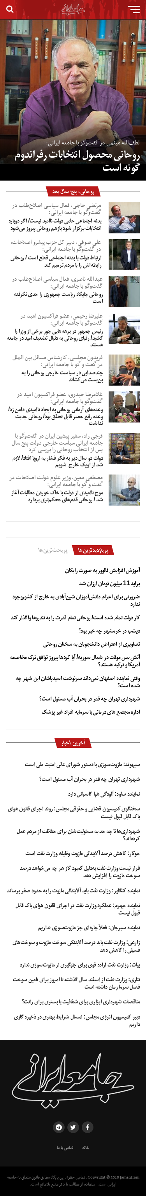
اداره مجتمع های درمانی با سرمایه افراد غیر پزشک (91, 712)
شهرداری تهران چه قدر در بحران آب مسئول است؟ (89, 699)
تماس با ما (65, 1147)
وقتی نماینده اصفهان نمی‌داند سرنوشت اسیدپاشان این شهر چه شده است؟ (78, 682)
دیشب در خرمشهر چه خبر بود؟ (109, 631)
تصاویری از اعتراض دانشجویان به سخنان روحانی (91, 644)
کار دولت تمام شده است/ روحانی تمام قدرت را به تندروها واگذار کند (75, 618)
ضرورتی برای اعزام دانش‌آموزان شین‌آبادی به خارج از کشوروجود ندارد (76, 600)
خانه (85, 1147)
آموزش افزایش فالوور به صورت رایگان (102, 570)
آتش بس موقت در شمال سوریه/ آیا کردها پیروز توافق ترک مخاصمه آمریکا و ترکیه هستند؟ (75, 661)
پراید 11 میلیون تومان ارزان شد (109, 583)
